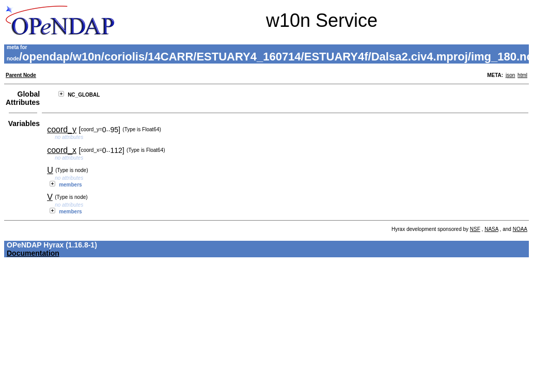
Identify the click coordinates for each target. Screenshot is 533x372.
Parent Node (21, 75)
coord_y (61, 129)
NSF (475, 229)
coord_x (61, 150)
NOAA (520, 229)
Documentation (33, 253)
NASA (491, 229)
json (510, 75)
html (522, 75)
